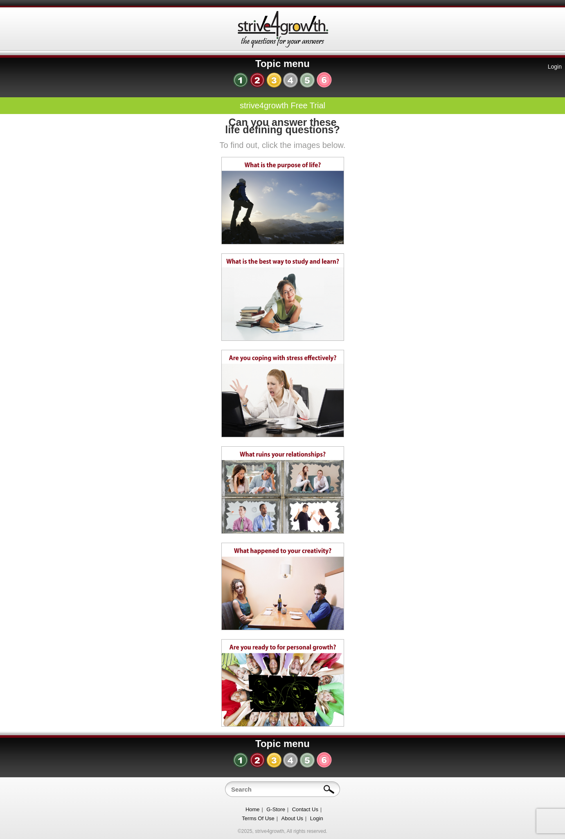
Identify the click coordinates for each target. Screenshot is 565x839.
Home (252, 809)
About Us (292, 818)
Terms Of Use (258, 818)
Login (555, 66)
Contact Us (305, 809)
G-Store (275, 809)
